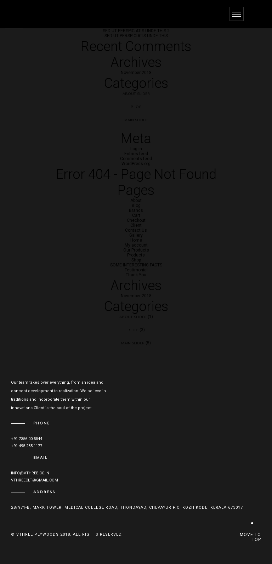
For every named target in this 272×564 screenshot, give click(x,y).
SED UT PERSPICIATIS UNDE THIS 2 (136, 30)
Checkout (136, 220)
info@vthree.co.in (30, 473)
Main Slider (136, 120)
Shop (136, 260)
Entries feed (136, 153)
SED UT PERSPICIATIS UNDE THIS (136, 35)
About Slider (136, 93)
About (136, 200)
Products (136, 255)
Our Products (136, 250)
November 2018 (136, 72)
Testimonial (136, 269)
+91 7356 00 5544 (26, 438)
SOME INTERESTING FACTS (136, 265)
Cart (136, 215)
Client (136, 225)
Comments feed (136, 158)
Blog (136, 107)
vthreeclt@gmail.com (34, 480)
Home (136, 240)
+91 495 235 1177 (26, 446)
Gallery (136, 235)
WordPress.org (136, 163)
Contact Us (136, 230)
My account (136, 245)
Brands (136, 210)
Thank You (136, 274)
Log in (136, 148)
